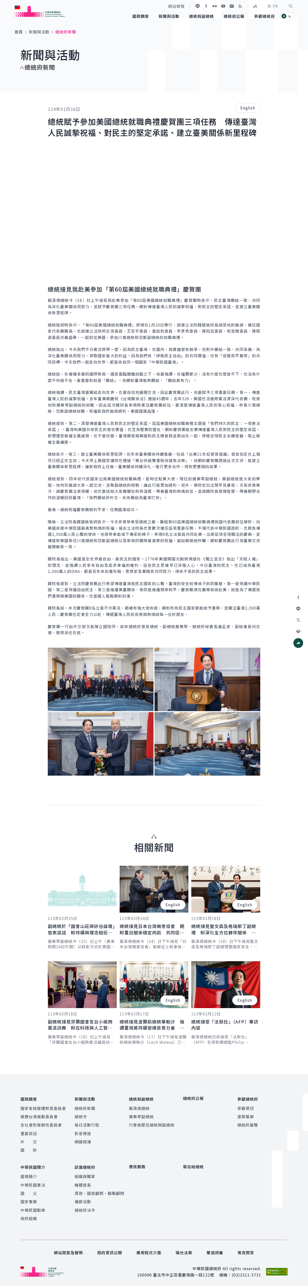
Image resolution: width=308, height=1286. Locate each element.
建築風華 (245, 1115)
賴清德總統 (139, 1107)
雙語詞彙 (215, 1251)
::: (3, 2)
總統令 (81, 1115)
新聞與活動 (39, 32)
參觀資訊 (245, 1107)
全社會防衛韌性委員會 (41, 1124)
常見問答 (246, 1251)
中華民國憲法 (32, 1183)
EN (272, 5)
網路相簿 (83, 1141)
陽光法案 (184, 1251)
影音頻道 (83, 1132)
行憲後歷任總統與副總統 (151, 1124)
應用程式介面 (148, 1251)
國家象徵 (28, 1200)
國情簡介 (28, 1174)
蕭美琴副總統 (141, 1115)
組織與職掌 (85, 1174)
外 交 (28, 1141)
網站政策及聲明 (68, 1251)
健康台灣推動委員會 (39, 1115)
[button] (291, 6)
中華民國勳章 (32, 1208)
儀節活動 (83, 1200)
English (247, 108)
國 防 (28, 1149)
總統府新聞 (85, 1107)
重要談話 (28, 1132)
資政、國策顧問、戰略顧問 (99, 1191)
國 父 (28, 1191)
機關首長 (83, 1183)
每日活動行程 (87, 1124)
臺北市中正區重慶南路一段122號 (183, 1273)
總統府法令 (85, 1208)
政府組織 (28, 1216)
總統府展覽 (247, 1124)
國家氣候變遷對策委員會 (43, 1107)
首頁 (19, 32)
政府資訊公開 (109, 1251)
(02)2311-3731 (246, 1273)
